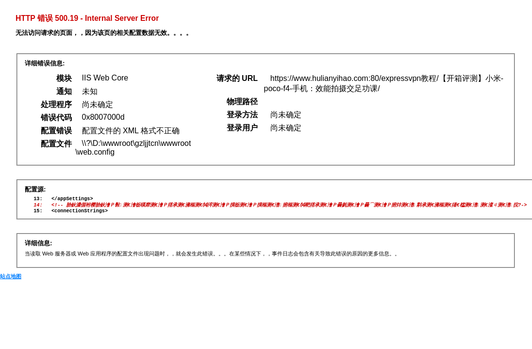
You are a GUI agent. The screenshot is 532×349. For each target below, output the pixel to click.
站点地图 (10, 280)
